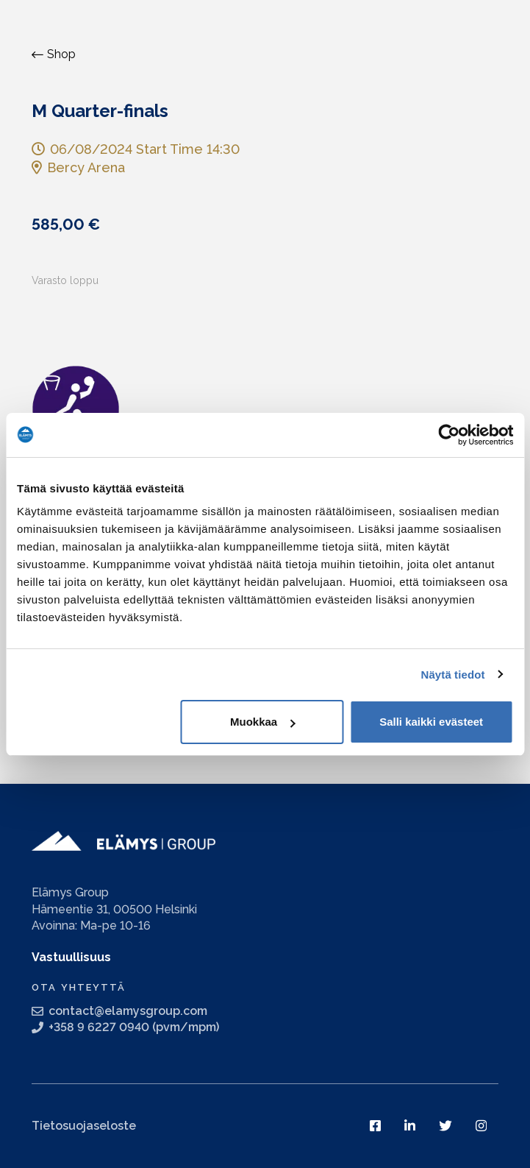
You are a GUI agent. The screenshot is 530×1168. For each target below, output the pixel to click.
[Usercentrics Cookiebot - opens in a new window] (448, 435)
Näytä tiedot (453, 674)
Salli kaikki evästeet (431, 721)
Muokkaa (262, 721)
